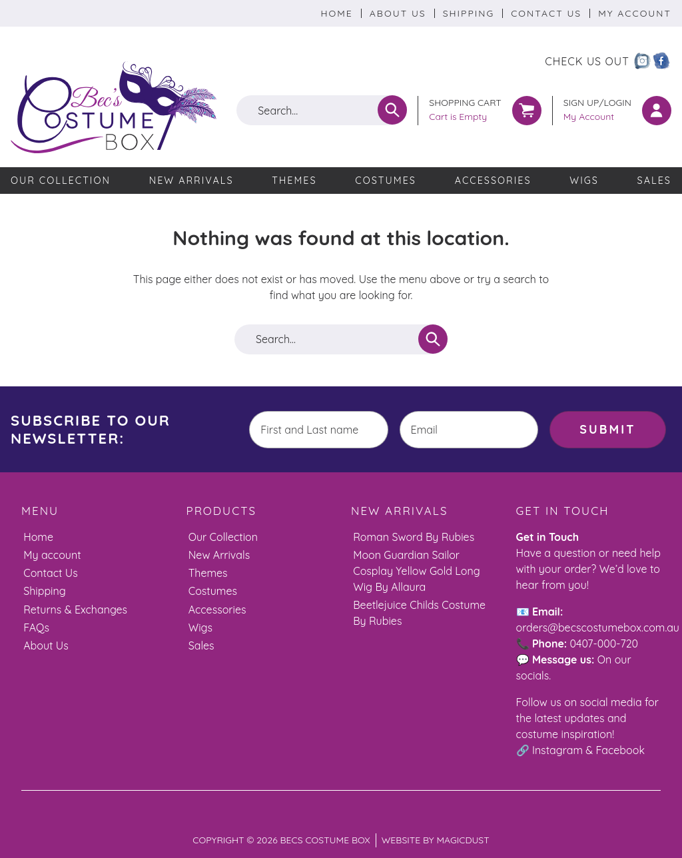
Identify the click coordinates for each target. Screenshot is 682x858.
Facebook (620, 750)
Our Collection (61, 181)
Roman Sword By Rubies (413, 537)
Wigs (584, 181)
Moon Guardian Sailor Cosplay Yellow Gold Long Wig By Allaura (416, 571)
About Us (398, 13)
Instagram (557, 750)
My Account (634, 13)
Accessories (493, 181)
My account (52, 555)
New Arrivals (191, 181)
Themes (294, 181)
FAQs (36, 627)
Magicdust (462, 840)
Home (336, 13)
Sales (654, 181)
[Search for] (321, 110)
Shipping (469, 13)
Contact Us (546, 13)
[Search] (392, 110)
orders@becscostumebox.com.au (597, 627)
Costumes (385, 181)
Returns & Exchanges (75, 609)
